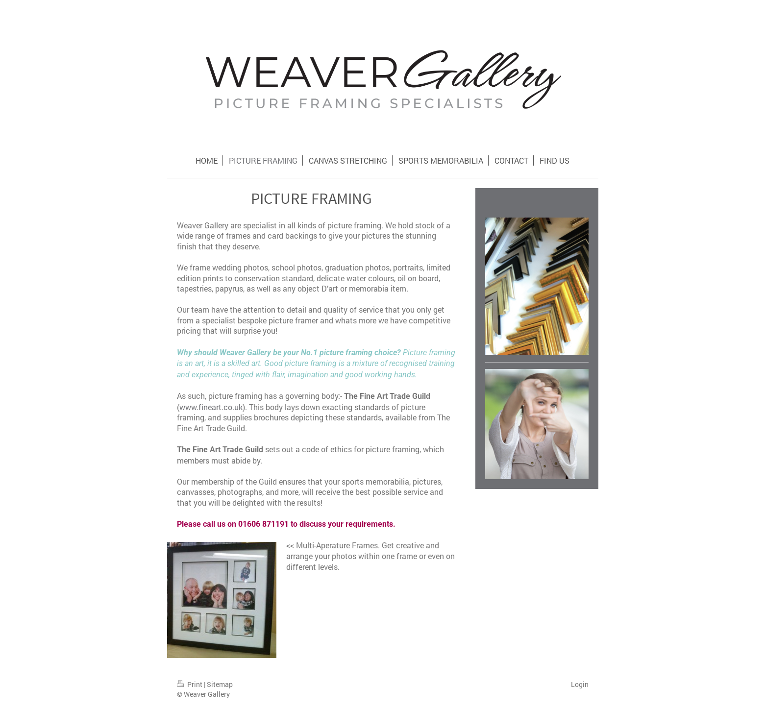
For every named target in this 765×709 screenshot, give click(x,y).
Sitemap (220, 684)
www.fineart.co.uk (211, 407)
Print (190, 684)
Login (580, 684)
